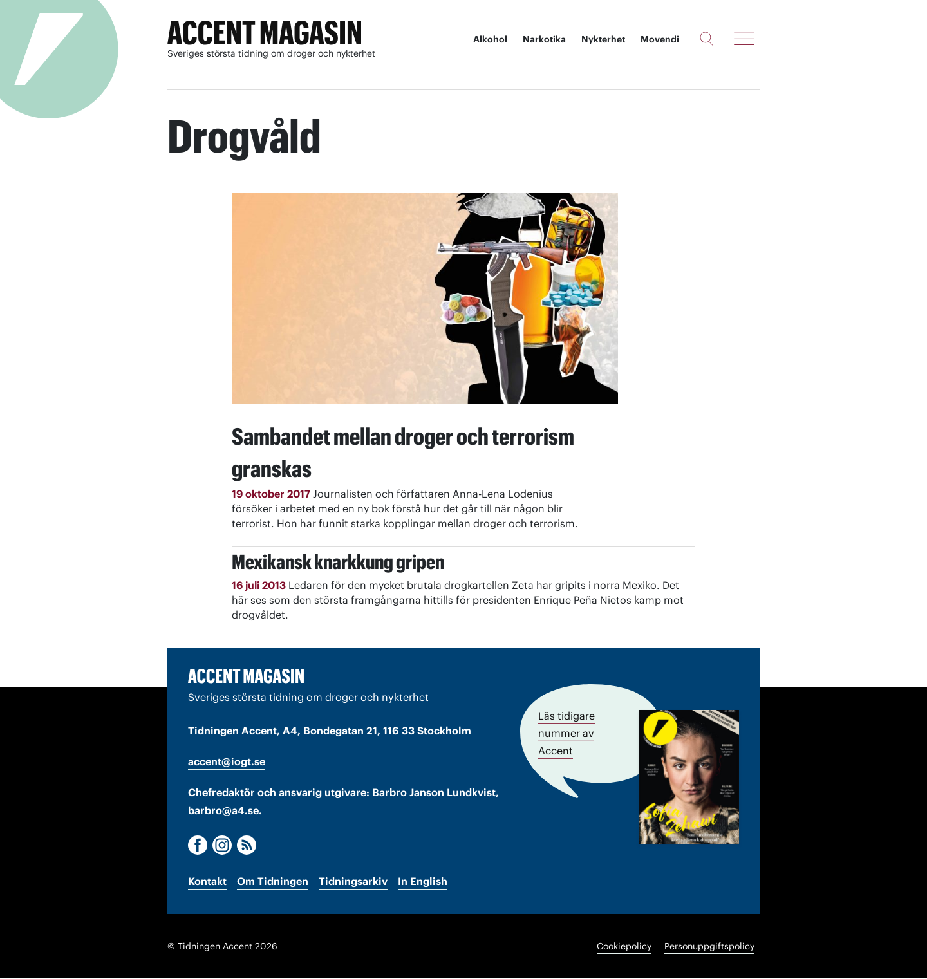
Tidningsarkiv (353, 881)
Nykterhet (603, 38)
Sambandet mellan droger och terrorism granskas (386, 447)
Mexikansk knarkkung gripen (370, 558)
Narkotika (544, 38)
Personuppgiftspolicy (709, 947)
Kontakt (207, 881)
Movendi (660, 38)
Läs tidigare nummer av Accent (566, 731)
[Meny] (744, 38)
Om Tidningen (272, 881)
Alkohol (490, 38)
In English (422, 881)
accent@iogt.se (226, 762)
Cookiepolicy (624, 947)
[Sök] (706, 38)
